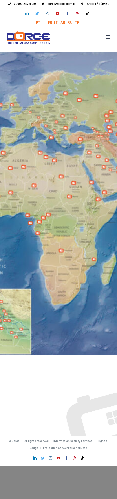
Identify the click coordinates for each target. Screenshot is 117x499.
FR (51, 22)
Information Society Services (72, 441)
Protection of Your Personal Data (65, 448)
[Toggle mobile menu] (108, 37)
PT (42, 22)
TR (78, 22)
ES (57, 22)
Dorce (16, 441)
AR (64, 22)
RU (71, 22)
